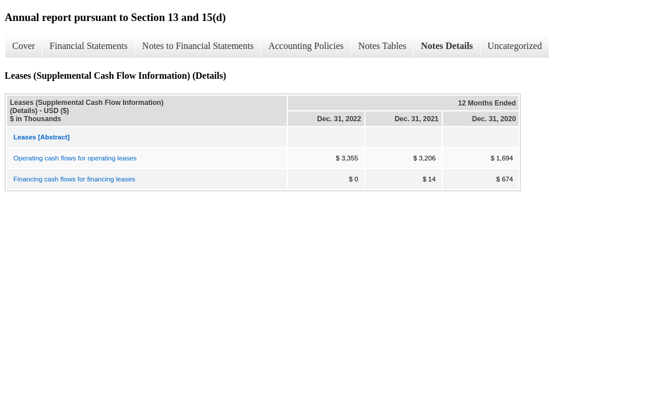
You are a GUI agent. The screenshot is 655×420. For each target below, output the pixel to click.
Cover (23, 46)
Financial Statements (89, 46)
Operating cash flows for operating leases (75, 158)
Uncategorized (515, 46)
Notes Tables (382, 46)
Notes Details (447, 46)
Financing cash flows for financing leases (74, 179)
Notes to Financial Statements (198, 46)
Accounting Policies (305, 46)
